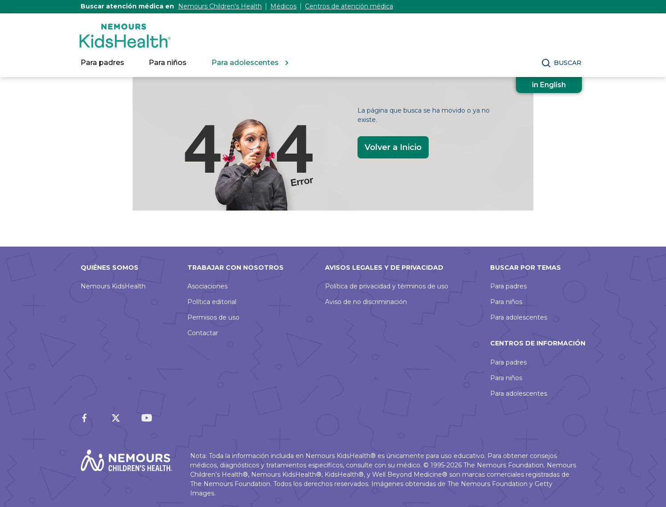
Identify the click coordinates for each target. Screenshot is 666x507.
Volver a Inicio (393, 147)
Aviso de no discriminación (366, 302)
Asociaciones (207, 286)
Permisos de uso (213, 317)
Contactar (202, 333)
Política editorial (211, 302)
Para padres (508, 286)
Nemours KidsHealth (113, 286)
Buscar (567, 63)
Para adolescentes (518, 317)
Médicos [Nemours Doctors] (283, 6)
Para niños (506, 302)
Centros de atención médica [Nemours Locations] (349, 6)
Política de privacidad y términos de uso (386, 286)
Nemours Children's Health (220, 6)
